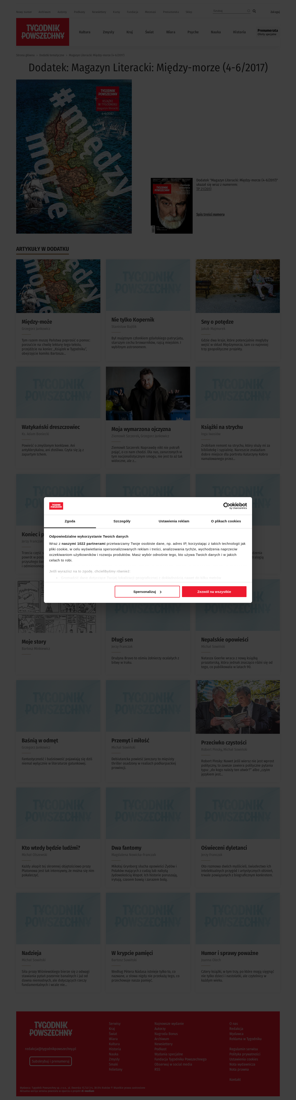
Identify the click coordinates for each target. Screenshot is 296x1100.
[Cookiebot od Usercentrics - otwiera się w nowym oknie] (227, 505)
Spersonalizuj (147, 592)
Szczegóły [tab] (122, 521)
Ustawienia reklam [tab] (174, 521)
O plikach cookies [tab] (226, 521)
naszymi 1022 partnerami (84, 543)
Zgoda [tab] (70, 521)
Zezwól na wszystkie (214, 592)
